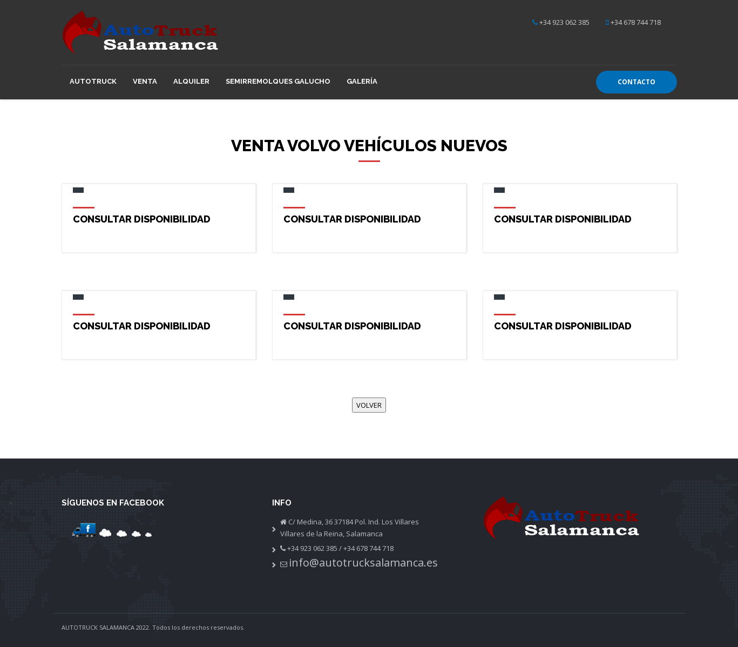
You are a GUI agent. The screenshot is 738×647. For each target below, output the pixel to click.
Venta (145, 81)
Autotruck (93, 81)
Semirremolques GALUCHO (278, 81)
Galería (362, 81)
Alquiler (191, 81)
